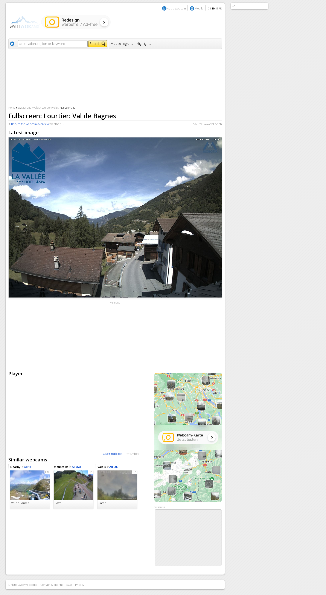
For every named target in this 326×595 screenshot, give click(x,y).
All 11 (27, 467)
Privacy (79, 585)
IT (217, 8)
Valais (36, 107)
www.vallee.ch (213, 124)
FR (220, 8)
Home (11, 107)
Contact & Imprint (51, 585)
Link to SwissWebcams (22, 585)
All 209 (113, 467)
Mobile (199, 8)
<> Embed (132, 454)
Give (112, 454)
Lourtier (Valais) (50, 107)
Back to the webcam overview (30, 124)
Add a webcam (176, 8)
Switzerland (24, 107)
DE (209, 8)
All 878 (76, 467)
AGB (69, 585)
